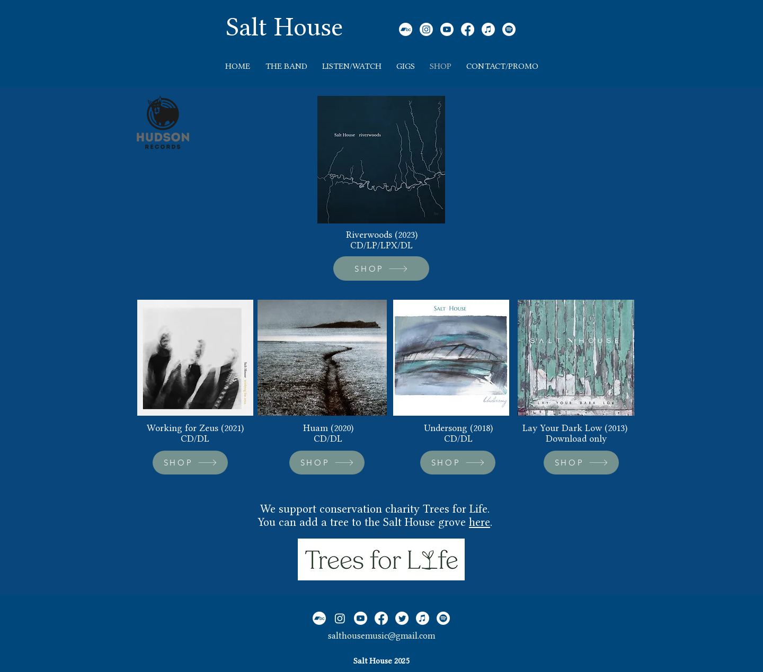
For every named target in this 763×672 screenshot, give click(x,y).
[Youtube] (447, 29)
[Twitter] (402, 618)
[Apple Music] (488, 29)
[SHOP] (381, 268)
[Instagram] (426, 29)
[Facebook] (467, 29)
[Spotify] (509, 29)
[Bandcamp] (405, 29)
